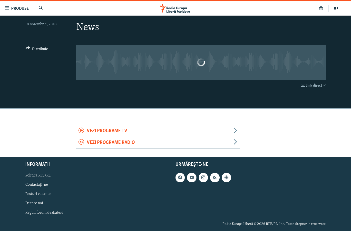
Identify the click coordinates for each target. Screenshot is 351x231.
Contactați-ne (36, 185)
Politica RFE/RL (38, 175)
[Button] (37, 50)
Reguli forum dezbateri (44, 213)
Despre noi (34, 203)
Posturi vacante (38, 194)
